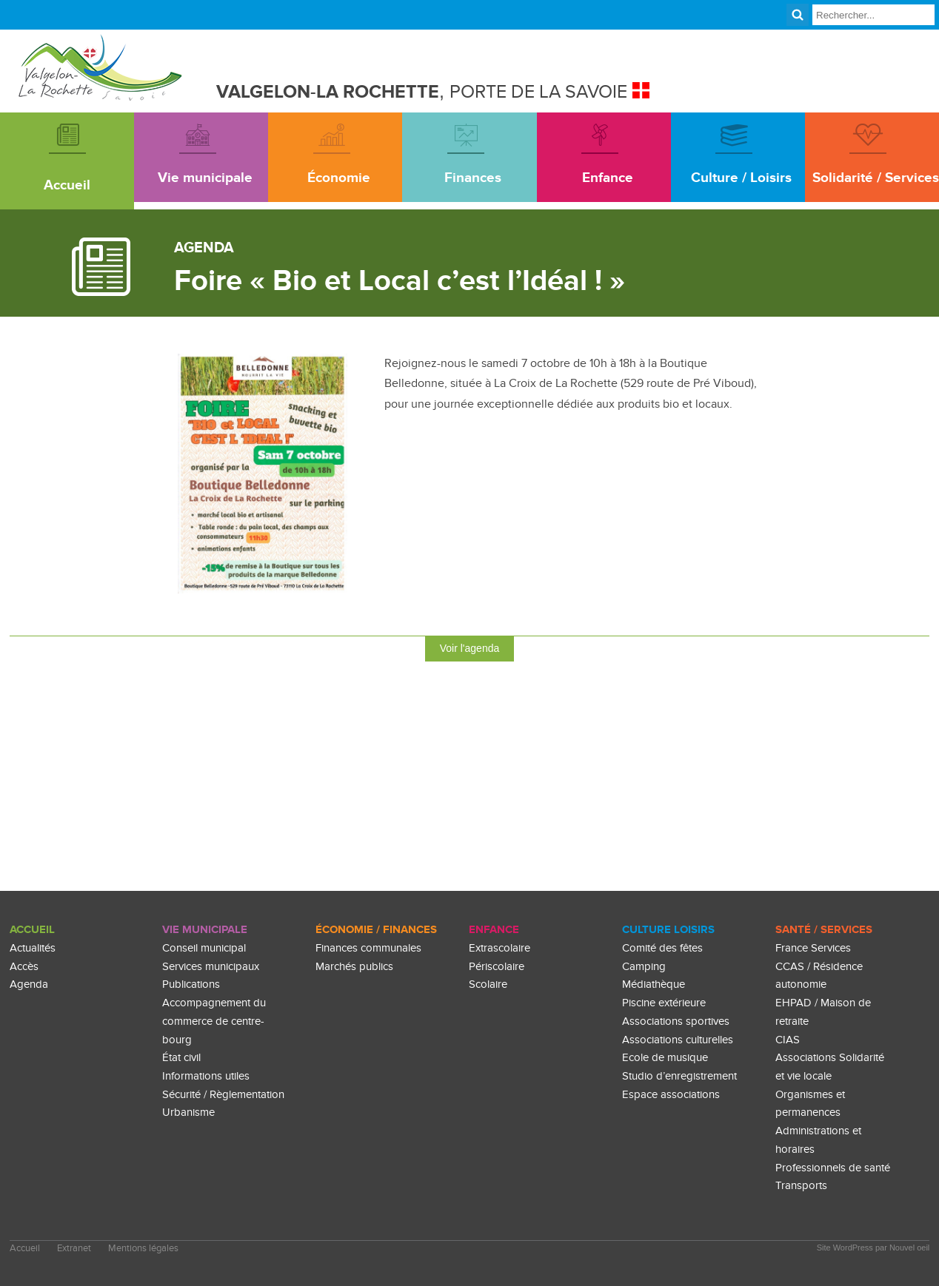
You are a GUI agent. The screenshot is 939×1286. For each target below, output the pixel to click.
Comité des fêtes (662, 948)
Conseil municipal (204, 948)
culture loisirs (668, 930)
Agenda (29, 984)
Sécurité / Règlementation (223, 1094)
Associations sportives (675, 1021)
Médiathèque (653, 984)
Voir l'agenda (470, 648)
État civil (181, 1057)
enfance (494, 930)
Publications (191, 984)
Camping (644, 966)
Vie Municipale (204, 930)
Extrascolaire (499, 948)
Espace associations (671, 1094)
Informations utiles (206, 1076)
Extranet (74, 1248)
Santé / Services (823, 930)
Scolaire (488, 984)
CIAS (787, 1040)
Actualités (33, 948)
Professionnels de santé (832, 1168)
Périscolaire (496, 966)
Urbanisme (188, 1112)
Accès (24, 966)
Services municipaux (210, 966)
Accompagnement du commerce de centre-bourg (214, 1021)
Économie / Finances (376, 930)
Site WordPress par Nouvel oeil (873, 1247)
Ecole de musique (665, 1057)
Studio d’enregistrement (679, 1076)
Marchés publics (354, 966)
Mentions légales (143, 1248)
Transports (801, 1185)
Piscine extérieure (664, 1003)
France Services (813, 948)
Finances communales (368, 948)
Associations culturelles (677, 1040)
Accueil (32, 930)
